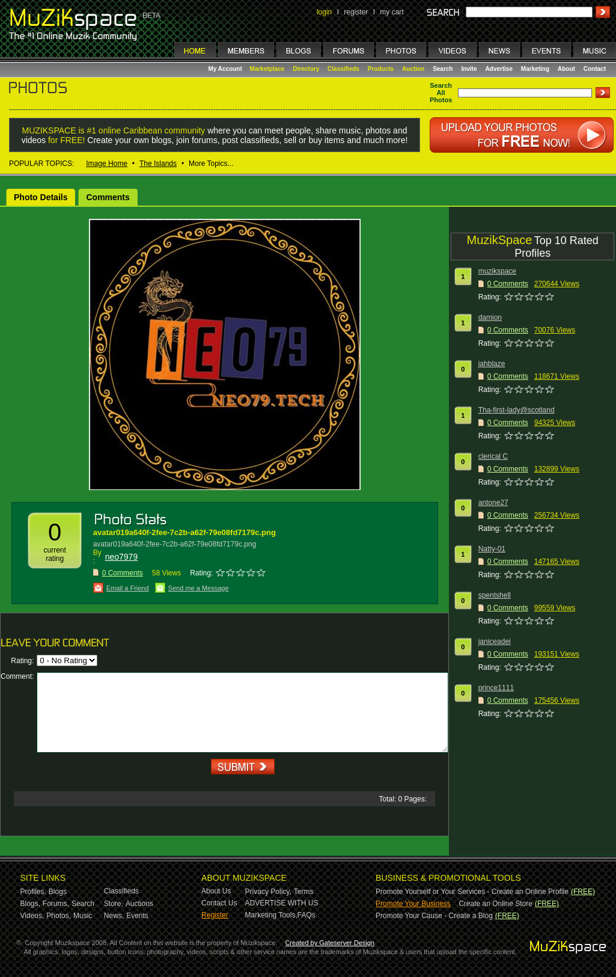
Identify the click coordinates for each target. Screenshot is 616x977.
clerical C (493, 456)
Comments (107, 197)
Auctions (139, 903)
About (566, 69)
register (356, 12)
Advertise (499, 69)
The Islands (158, 163)
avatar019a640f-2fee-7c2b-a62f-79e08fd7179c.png (184, 532)
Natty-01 (491, 549)
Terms (304, 891)
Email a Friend (127, 588)
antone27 (493, 502)
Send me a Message (198, 588)
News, (114, 915)
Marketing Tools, (271, 915)
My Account (226, 69)
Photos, (58, 915)
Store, (113, 903)
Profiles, (33, 891)
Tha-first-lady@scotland (516, 410)
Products (381, 69)
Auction (413, 69)
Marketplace (267, 69)
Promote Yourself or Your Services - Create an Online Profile (472, 891)
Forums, (56, 903)
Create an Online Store (495, 903)
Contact (595, 69)
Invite (469, 69)
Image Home (106, 163)
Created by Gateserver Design (329, 942)
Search (443, 69)
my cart (391, 12)
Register (214, 915)
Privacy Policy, (268, 891)
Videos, (32, 915)
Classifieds (343, 69)
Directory (306, 69)
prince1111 (496, 688)
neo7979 (121, 557)
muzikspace (497, 271)
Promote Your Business (413, 903)
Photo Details (40, 197)
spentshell (494, 595)
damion (490, 317)
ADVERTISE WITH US (282, 903)
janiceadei (494, 641)
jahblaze (491, 364)
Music (82, 915)
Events (137, 915)
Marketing (535, 69)
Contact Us (219, 903)
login (324, 12)
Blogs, (30, 903)
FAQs (306, 915)
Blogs (58, 891)
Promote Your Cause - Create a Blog (434, 915)
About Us (216, 891)
